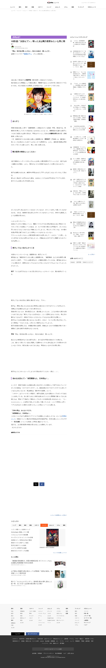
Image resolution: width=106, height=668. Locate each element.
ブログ (76, 638)
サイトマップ (87, 622)
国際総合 (13, 623)
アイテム (71, 638)
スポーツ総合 (32, 611)
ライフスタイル (60, 615)
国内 (20, 7)
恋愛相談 (53, 641)
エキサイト (93, 2)
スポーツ (40, 7)
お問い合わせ (70, 653)
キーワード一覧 (87, 618)
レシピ (67, 641)
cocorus (42, 641)
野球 (30, 613)
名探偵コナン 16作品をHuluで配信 (21, 540)
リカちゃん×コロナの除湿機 (19, 534)
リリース (86, 611)
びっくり (50, 611)
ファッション (41, 622)
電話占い (82, 638)
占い (57, 641)
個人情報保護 (58, 653)
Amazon (73, 262)
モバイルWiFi (35, 641)
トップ (14, 525)
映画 (21, 613)
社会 (12, 611)
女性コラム (59, 613)
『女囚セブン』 (27, 54)
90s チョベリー (60, 620)
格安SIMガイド (16, 641)
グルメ (40, 620)
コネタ (49, 613)
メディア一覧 (87, 615)
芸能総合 (22, 611)
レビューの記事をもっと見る (59, 515)
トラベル (59, 618)
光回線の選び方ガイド (31, 638)
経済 (12, 613)
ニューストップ (85, 2)
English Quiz (51, 618)
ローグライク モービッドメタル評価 (22, 537)
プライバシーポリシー (48, 653)
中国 (12, 625)
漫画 (73, 7)
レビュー (40, 611)
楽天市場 (79, 262)
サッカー (31, 615)
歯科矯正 (88, 641)
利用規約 (40, 653)
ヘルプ (85, 625)
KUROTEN (21, 638)
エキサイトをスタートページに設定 (53, 649)
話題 (67, 613)
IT (38, 618)
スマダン (59, 611)
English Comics (51, 620)
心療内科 (66, 638)
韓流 (21, 620)
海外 (26, 7)
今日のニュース (92, 7)
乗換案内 (77, 641)
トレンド (49, 7)
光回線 (22, 641)
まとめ (12, 618)
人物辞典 (86, 620)
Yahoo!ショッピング (88, 262)
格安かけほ (28, 641)
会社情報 (34, 653)
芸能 (33, 7)
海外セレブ (23, 618)
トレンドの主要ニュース (60, 552)
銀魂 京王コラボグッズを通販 (20, 550)
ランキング (81, 7)
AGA (51, 643)
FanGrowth (40, 638)
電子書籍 (62, 643)
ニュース (12, 7)
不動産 (82, 641)
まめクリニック (48, 638)
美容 (92, 641)
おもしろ (57, 7)
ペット (49, 622)
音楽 (21, 615)
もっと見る (91, 254)
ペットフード (45, 643)
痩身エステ (55, 643)
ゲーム (40, 615)
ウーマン (62, 641)
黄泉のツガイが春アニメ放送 (19, 542)
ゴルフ (31, 618)
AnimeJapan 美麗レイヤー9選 (20, 532)
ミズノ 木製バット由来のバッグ (20, 529)
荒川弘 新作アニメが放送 (18, 545)
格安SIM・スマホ (89, 638)
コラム (65, 7)
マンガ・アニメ (42, 613)
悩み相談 (47, 641)
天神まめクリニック (58, 638)
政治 (12, 615)
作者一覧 (86, 613)
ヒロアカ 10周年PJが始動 (19, 548)
